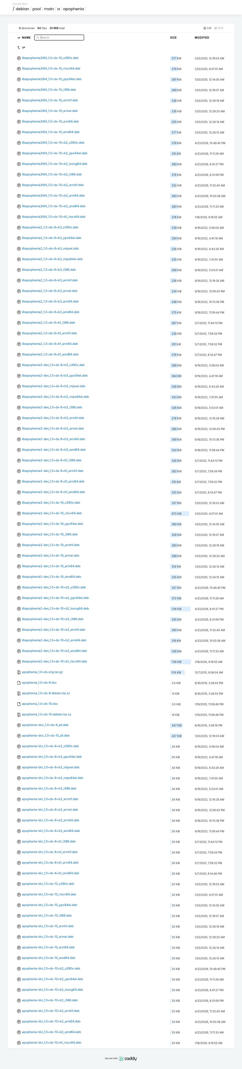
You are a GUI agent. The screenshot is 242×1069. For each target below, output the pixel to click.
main (49, 9)
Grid (218, 28)
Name (27, 37)
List (207, 28)
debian (22, 9)
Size (173, 37)
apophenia (73, 9)
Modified (202, 37)
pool (37, 9)
